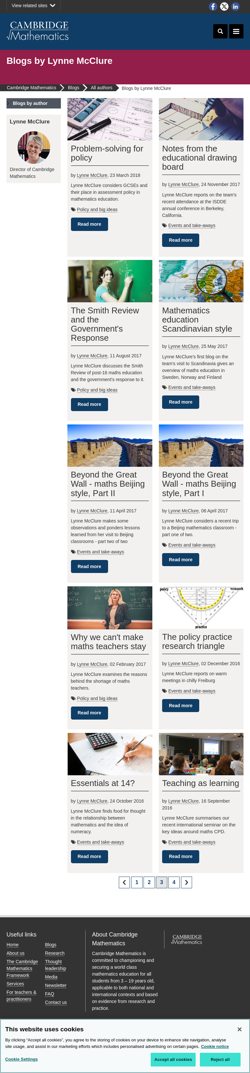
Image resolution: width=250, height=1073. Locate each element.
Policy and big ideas (97, 209)
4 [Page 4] (174, 882)
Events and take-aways (191, 225)
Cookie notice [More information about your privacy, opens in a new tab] (215, 1046)
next (186, 882)
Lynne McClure (92, 175)
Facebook (212, 6)
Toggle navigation (236, 31)
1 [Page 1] (136, 882)
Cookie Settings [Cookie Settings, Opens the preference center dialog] (21, 1059)
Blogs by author (30, 103)
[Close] (239, 1029)
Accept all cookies (173, 1059)
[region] (125, 1046)
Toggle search (220, 31)
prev (124, 882)
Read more (89, 224)
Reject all (220, 1059)
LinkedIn (235, 6)
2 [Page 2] (149, 882)
